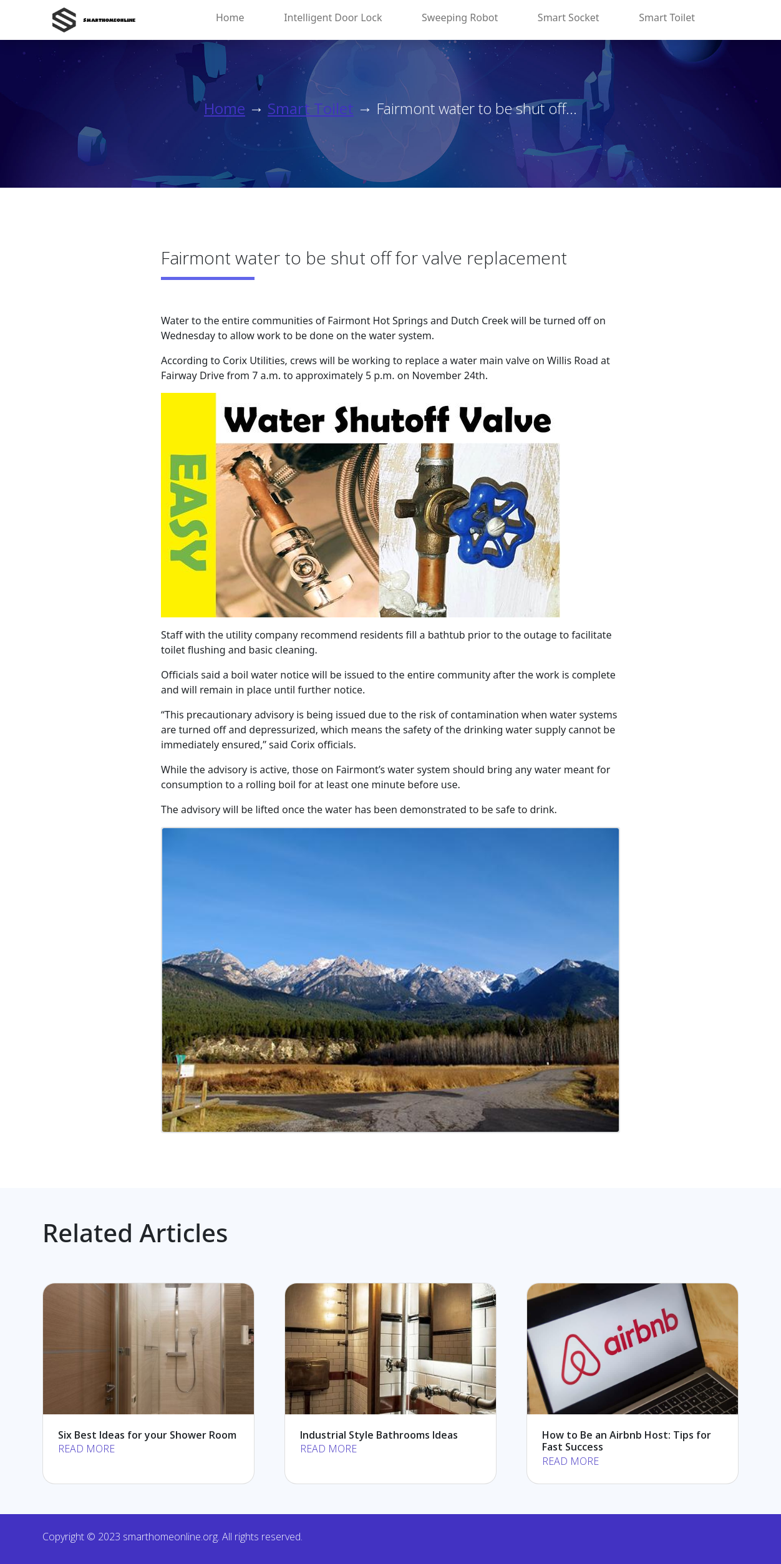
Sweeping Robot (460, 17)
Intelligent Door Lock (333, 17)
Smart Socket (568, 17)
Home (230, 17)
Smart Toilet (667, 17)
